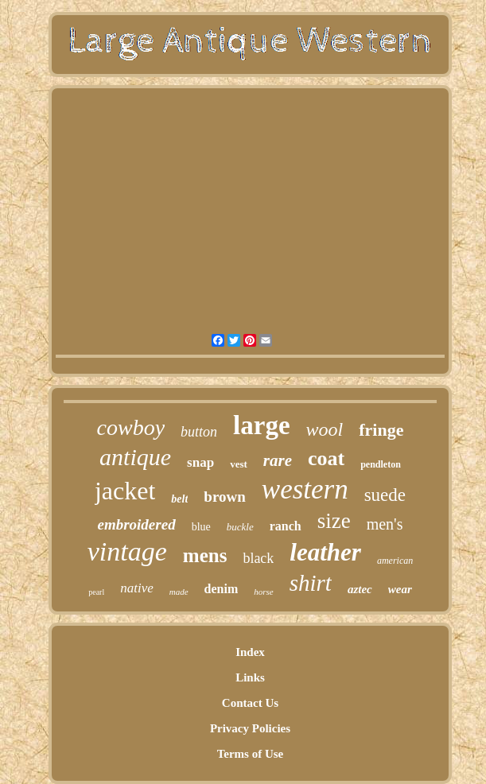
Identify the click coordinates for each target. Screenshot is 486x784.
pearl (96, 592)
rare (277, 460)
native (137, 588)
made (179, 591)
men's (385, 524)
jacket (125, 490)
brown (224, 496)
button (199, 432)
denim (221, 589)
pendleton (380, 464)
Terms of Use (250, 753)
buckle (240, 527)
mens (205, 555)
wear (400, 589)
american (395, 560)
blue (201, 527)
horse (263, 591)
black (258, 558)
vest (238, 464)
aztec (360, 589)
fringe (381, 430)
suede (385, 495)
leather (325, 552)
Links (250, 677)
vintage (127, 551)
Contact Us (250, 703)
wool (325, 429)
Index (250, 652)
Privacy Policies (250, 728)
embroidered (136, 524)
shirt (311, 583)
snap (200, 462)
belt (179, 499)
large (261, 425)
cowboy (131, 427)
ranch (285, 526)
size (334, 521)
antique (135, 457)
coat (326, 458)
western (305, 489)
